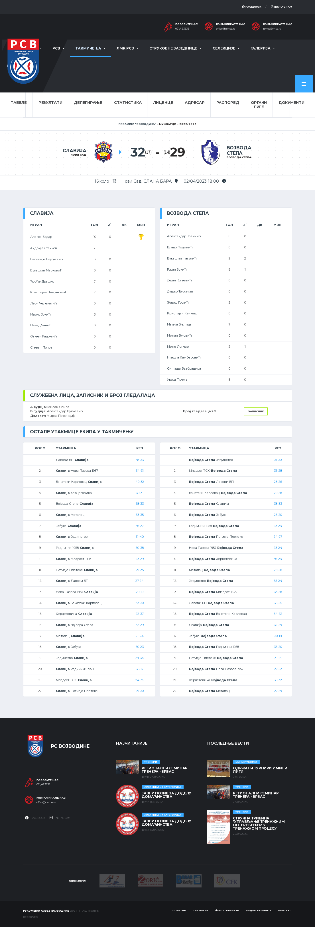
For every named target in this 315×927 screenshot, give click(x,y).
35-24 (278, 581)
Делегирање (88, 102)
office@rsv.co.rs (225, 28)
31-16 (278, 658)
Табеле (19, 102)
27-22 (278, 669)
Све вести (200, 910)
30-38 (140, 548)
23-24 (278, 526)
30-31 (139, 493)
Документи (291, 102)
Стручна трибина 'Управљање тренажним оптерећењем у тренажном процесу (258, 823)
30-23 (140, 647)
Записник (256, 411)
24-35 (139, 680)
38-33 (140, 460)
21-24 (140, 636)
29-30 (140, 691)
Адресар (194, 102)
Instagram (281, 6)
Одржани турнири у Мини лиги (260, 770)
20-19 (139, 592)
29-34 (139, 658)
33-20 (278, 647)
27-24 (139, 581)
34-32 (278, 614)
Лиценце (163, 102)
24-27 (278, 537)
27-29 (278, 691)
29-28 (278, 493)
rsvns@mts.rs (272, 28)
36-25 (278, 603)
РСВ (56, 48)
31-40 (140, 537)
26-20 (278, 515)
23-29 (140, 559)
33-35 (140, 515)
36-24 (278, 559)
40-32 (139, 482)
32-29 (140, 625)
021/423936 (182, 28)
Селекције (224, 48)
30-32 (278, 680)
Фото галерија (227, 910)
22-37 (140, 614)
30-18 (278, 636)
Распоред (227, 102)
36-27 (140, 526)
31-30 (278, 460)
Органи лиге (259, 104)
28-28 (278, 570)
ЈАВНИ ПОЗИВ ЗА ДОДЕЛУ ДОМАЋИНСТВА (166, 795)
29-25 (140, 570)
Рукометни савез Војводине (46, 910)
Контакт (284, 910)
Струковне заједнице (173, 48)
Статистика (127, 102)
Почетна (179, 910)
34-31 (140, 471)
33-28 (278, 471)
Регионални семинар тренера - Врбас (165, 770)
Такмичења (88, 48)
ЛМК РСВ (125, 48)
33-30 (140, 603)
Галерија (261, 48)
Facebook (251, 6)
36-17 (139, 669)
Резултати (50, 102)
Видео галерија (258, 910)
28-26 (278, 482)
